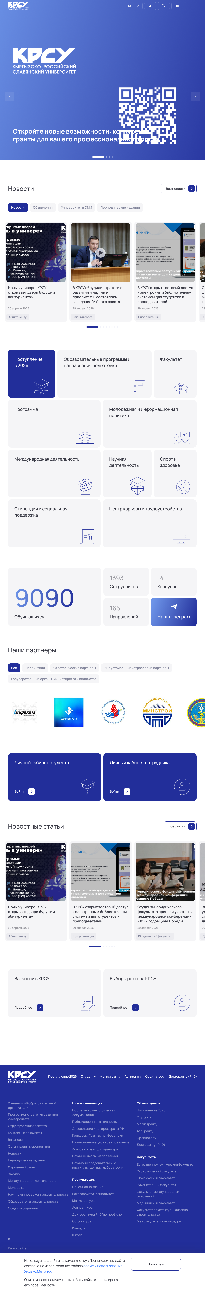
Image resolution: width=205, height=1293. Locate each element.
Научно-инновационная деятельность (38, 1194)
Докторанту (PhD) (151, 1144)
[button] (98, 157)
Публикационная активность (94, 1121)
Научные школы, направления (95, 1156)
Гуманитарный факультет (156, 1185)
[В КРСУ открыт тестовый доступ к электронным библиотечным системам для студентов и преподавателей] (165, 272)
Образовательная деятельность (33, 1201)
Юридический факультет (156, 1178)
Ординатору (146, 1138)
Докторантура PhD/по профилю (97, 1214)
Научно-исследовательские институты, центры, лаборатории (97, 1165)
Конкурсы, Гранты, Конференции (97, 1135)
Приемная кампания (87, 1187)
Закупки (14, 1174)
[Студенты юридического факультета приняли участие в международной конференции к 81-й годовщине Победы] (165, 891)
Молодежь (16, 1187)
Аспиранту (145, 1131)
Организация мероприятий (29, 1146)
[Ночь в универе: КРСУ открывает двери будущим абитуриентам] (36, 272)
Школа (77, 1235)
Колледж (79, 1228)
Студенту (144, 1117)
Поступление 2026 (151, 1110)
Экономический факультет (157, 1171)
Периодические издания (27, 1160)
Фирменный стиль (22, 1167)
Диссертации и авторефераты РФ (98, 1128)
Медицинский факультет (156, 1203)
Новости (14, 1153)
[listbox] (134, 6)
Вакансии (15, 1139)
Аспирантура (82, 1207)
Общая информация (23, 1208)
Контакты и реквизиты (25, 1133)
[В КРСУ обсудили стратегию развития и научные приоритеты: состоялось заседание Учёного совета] (100, 272)
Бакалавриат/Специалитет (93, 1194)
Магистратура (83, 1200)
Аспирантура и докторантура (95, 1149)
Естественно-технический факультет (166, 1164)
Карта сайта (17, 1248)
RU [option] (130, 6)
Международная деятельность (32, 1181)
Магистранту (147, 1124)
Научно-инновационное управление (100, 1142)
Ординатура (81, 1221)
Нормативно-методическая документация (93, 1112)
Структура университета (27, 1126)
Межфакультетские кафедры (159, 1221)
